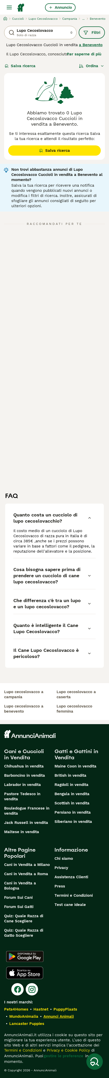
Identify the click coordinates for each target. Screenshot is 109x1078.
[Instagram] (32, 989)
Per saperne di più (84, 54)
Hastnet (40, 1009)
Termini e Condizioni (74, 895)
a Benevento (91, 45)
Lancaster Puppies (26, 1023)
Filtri (91, 32)
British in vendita (70, 775)
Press (60, 886)
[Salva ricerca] (94, 1061)
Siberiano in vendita (73, 821)
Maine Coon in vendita (75, 766)
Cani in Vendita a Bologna (20, 886)
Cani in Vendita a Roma (26, 874)
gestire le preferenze (63, 1056)
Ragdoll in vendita (71, 784)
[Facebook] (17, 989)
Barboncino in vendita (24, 775)
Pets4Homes (16, 1009)
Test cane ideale (70, 904)
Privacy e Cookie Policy (68, 1050)
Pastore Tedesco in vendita (22, 796)
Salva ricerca (20, 66)
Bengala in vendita (72, 794)
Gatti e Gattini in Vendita (76, 754)
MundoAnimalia (23, 1016)
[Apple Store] (24, 973)
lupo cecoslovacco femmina (74, 709)
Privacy (61, 867)
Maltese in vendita (21, 832)
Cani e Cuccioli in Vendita (24, 754)
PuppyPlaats (65, 1009)
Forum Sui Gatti (18, 906)
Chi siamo (64, 858)
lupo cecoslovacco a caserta (76, 694)
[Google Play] (24, 956)
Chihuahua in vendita (24, 766)
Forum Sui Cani (18, 897)
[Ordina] (91, 66)
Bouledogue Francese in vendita (26, 811)
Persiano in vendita (73, 812)
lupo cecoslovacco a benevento (23, 709)
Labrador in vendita (22, 784)
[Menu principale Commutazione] (9, 7)
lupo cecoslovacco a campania (23, 694)
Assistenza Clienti (71, 877)
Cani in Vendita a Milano (27, 864)
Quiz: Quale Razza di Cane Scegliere (23, 918)
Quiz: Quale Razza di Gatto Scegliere (23, 933)
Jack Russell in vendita (26, 822)
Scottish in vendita (72, 803)
